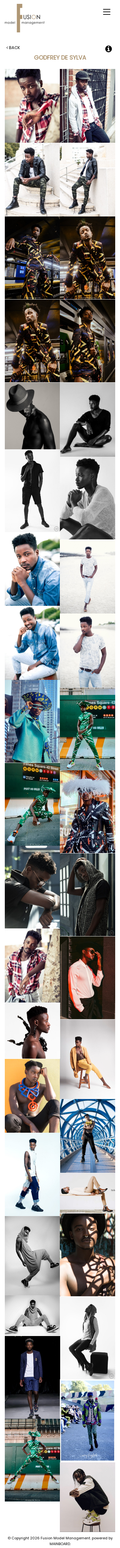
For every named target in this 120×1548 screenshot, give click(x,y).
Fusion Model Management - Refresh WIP (25, 18)
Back (13, 48)
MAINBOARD (60, 1543)
